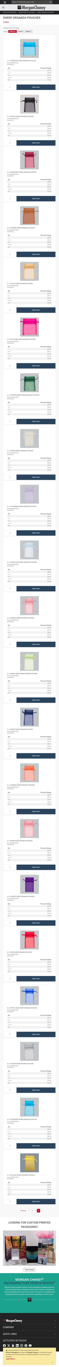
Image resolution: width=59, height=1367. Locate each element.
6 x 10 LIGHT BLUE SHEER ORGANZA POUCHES (22, 562)
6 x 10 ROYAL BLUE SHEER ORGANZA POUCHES (22, 1008)
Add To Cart (36, 87)
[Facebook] (5, 1345)
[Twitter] (9, 1345)
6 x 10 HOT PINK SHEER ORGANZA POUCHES (21, 339)
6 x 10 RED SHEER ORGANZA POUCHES (19, 952)
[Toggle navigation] (3, 7)
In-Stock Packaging (9, 12)
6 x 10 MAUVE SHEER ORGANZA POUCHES (20, 618)
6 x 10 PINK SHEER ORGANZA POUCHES (19, 841)
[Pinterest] (26, 1345)
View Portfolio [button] (29, 1270)
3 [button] (35, 1211)
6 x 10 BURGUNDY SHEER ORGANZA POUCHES (22, 172)
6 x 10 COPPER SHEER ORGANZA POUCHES (21, 228)
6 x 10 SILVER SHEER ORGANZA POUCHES (20, 1064)
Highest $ (28, 31)
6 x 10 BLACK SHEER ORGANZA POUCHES (20, 116)
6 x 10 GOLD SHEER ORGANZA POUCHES (20, 283)
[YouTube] (31, 1345)
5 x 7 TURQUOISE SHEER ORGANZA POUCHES (21, 61)
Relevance (13, 31)
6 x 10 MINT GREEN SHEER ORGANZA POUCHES (22, 673)
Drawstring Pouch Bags (26, 12)
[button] (3, 7)
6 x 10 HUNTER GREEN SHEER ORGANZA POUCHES (23, 395)
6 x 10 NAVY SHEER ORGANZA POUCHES (20, 729)
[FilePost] (14, 1345)
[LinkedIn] (18, 1345)
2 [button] (32, 1211)
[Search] (29, 2)
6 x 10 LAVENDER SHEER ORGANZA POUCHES (21, 506)
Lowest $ (20, 31)
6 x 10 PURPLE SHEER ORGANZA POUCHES (20, 896)
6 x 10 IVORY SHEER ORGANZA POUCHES (20, 451)
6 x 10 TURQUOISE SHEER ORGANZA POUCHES (22, 1119)
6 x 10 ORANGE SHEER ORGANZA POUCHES (21, 785)
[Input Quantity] (10, 87)
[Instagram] (22, 1345)
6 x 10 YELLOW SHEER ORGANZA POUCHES (21, 1175)
